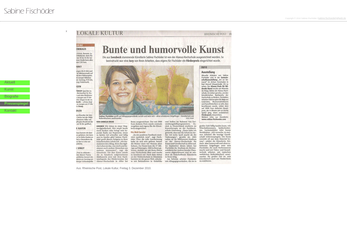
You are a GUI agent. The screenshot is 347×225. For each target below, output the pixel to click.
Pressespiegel (16, 103)
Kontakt (10, 110)
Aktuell (9, 82)
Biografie (11, 96)
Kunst (8, 89)
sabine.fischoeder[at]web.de (332, 18)
